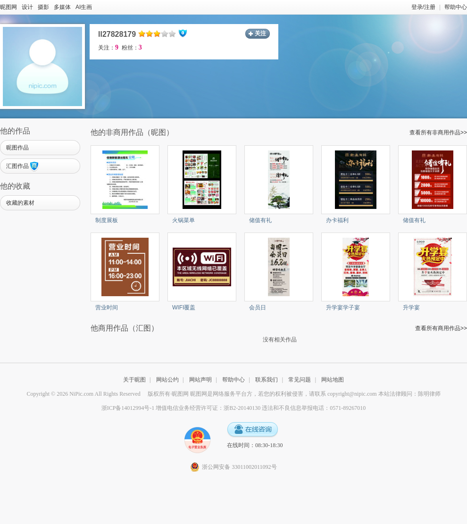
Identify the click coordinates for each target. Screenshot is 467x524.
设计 (27, 7)
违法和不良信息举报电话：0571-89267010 (314, 408)
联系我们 (266, 379)
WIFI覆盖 (183, 307)
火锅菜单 (183, 220)
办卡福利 (337, 220)
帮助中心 (455, 7)
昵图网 (8, 7)
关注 (260, 33)
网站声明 (200, 379)
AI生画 (83, 7)
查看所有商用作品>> (441, 328)
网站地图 (332, 379)
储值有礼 (260, 220)
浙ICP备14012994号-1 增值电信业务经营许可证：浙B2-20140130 (181, 408)
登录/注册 (423, 7)
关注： (108, 47)
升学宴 (411, 307)
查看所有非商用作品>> (438, 132)
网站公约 (167, 379)
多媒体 (62, 7)
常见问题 (299, 379)
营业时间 (106, 307)
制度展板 (106, 220)
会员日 (257, 307)
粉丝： (132, 47)
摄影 (43, 7)
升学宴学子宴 (343, 307)
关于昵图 (134, 379)
